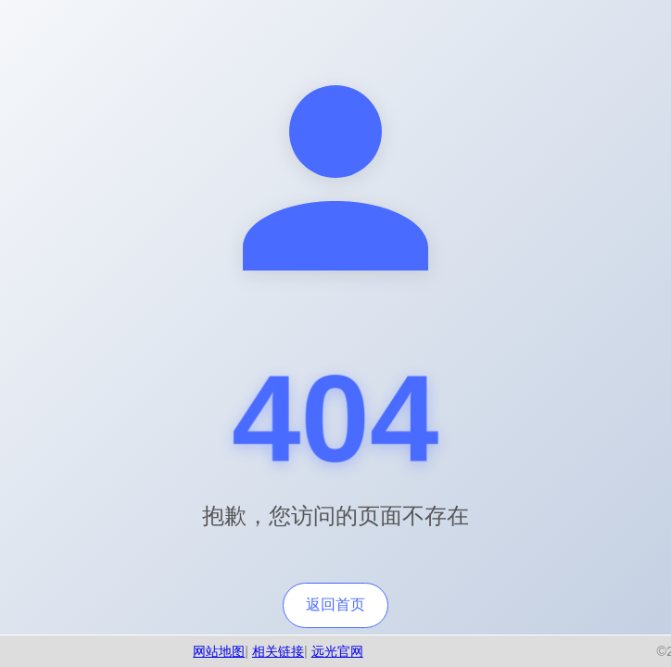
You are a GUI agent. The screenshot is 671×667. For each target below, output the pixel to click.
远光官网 (337, 651)
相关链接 (278, 651)
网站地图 (219, 651)
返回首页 (335, 604)
